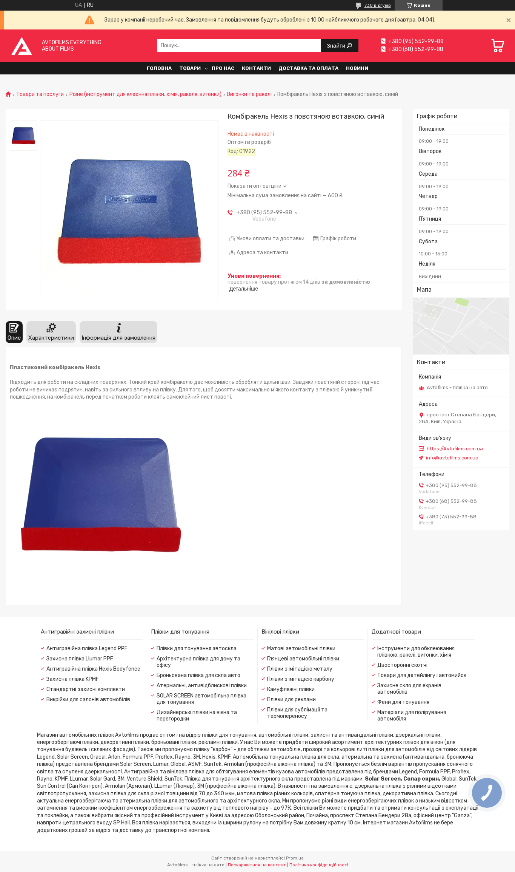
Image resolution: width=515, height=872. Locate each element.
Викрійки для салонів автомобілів (88, 699)
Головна (159, 68)
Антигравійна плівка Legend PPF (87, 648)
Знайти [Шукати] (337, 45)
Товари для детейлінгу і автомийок (421, 675)
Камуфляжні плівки (291, 689)
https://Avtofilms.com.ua (455, 448)
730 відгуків (377, 5)
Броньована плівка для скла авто (198, 675)
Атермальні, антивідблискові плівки (202, 685)
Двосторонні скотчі (402, 665)
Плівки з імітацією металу (299, 669)
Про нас (223, 68)
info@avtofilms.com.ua (452, 458)
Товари (190, 68)
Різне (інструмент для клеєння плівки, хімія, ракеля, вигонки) (145, 94)
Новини (357, 68)
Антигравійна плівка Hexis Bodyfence (93, 669)
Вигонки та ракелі (249, 94)
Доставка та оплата (308, 68)
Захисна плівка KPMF (72, 679)
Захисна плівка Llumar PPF (79, 659)
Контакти (256, 68)
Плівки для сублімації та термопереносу (297, 713)
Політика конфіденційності (318, 864)
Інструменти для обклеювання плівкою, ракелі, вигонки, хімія (416, 651)
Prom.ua (295, 858)
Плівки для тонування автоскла (197, 648)
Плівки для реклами (291, 699)
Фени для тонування (403, 702)
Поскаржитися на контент (257, 864)
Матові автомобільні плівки (301, 648)
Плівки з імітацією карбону (300, 679)
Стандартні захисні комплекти (85, 689)
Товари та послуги (40, 94)
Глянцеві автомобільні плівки (303, 659)
